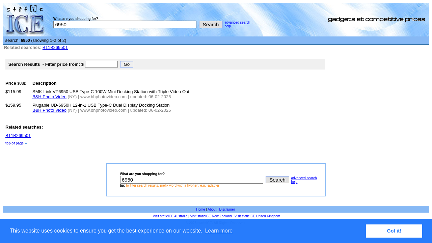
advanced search (237, 22)
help (227, 26)
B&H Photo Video (49, 96)
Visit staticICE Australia (170, 216)
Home (200, 209)
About (212, 209)
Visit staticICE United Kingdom (257, 216)
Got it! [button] (394, 231)
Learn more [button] (219, 231)
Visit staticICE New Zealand (211, 216)
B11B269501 (55, 47)
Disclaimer (227, 209)
